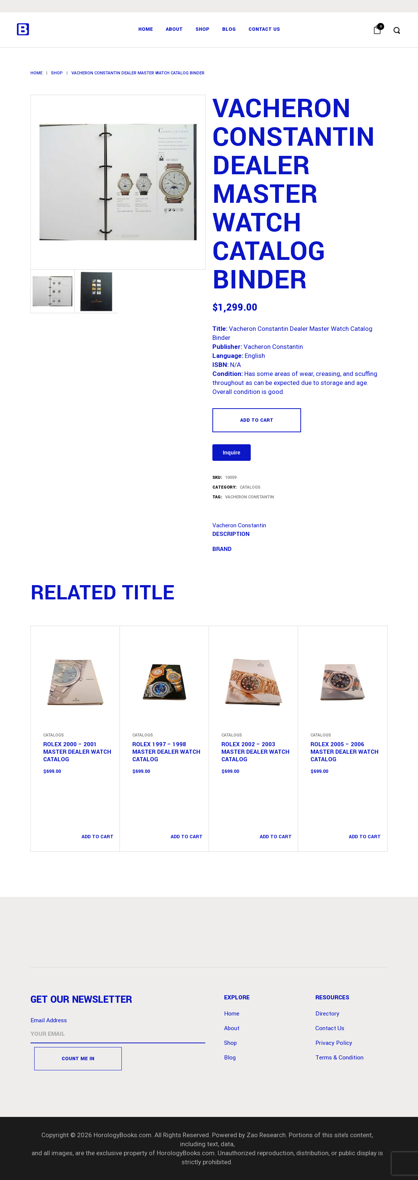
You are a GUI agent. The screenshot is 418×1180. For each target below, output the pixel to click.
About (231, 1028)
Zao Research (266, 1135)
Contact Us (329, 1028)
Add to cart (256, 420)
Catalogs (250, 487)
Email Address (48, 1020)
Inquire (232, 453)
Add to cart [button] (98, 836)
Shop (57, 73)
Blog (230, 1057)
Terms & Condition (339, 1057)
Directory (327, 1013)
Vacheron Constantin (249, 497)
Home (36, 73)
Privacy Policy (333, 1043)
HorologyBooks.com (122, 1135)
